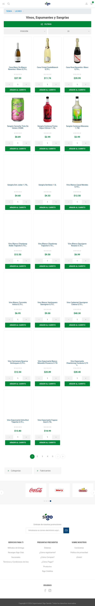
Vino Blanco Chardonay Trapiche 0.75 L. (47, 245)
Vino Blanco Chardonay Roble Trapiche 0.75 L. (17, 245)
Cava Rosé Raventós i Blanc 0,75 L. (77, 68)
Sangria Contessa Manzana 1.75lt (77, 127)
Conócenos (79, 548)
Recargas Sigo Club (16, 552)
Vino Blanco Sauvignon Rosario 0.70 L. (77, 245)
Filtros (47, 24)
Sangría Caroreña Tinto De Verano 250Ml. (17, 127)
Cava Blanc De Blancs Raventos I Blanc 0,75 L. (17, 68)
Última (63, 456)
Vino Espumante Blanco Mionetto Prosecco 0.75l (47, 362)
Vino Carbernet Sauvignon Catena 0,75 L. (77, 303)
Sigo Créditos (47, 571)
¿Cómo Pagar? (47, 562)
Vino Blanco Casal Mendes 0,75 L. (77, 186)
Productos (47, 567)
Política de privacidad (79, 552)
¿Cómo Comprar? (48, 557)
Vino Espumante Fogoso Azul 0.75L (47, 421)
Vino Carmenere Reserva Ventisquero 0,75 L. (18, 362)
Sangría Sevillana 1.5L (47, 185)
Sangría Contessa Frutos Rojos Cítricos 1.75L (48, 127)
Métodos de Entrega (16, 548)
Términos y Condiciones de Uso (16, 562)
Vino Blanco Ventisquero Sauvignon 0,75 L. (47, 303)
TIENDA (9, 11)
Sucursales (15, 557)
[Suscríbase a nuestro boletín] (44, 530)
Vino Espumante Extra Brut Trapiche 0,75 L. (18, 421)
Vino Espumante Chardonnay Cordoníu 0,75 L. (77, 363)
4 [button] (50, 501)
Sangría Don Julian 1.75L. (17, 185)
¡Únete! (79, 557)
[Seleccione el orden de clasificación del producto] (25, 31)
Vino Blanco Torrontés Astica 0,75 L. (18, 303)
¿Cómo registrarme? (47, 552)
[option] (36, 490)
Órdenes (47, 548)
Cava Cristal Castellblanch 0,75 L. (47, 68)
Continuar (57, 456)
